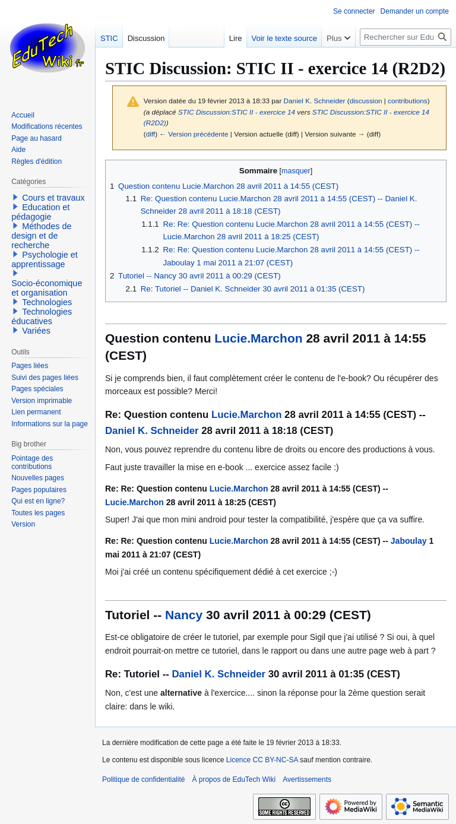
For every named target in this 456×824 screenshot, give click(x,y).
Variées (36, 330)
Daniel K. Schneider (152, 430)
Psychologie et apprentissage (44, 259)
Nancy (183, 615)
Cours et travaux (53, 197)
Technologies (47, 302)
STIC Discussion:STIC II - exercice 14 (236, 112)
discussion (366, 100)
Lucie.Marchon (258, 338)
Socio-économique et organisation (46, 287)
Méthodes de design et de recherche (41, 235)
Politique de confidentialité (143, 779)
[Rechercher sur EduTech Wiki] (405, 37)
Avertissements (307, 779)
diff (150, 134)
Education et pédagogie (40, 211)
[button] (15, 197)
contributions (408, 100)
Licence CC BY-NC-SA (262, 760)
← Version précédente (193, 134)
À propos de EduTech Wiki (234, 779)
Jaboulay (409, 541)
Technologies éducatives (41, 316)
